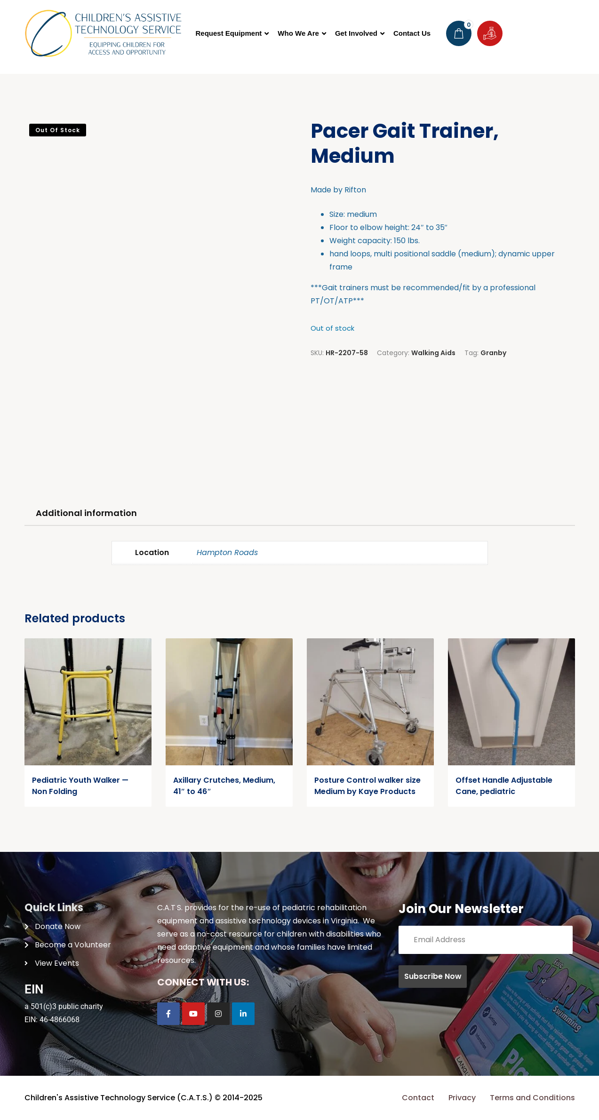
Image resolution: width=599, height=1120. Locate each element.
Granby (493, 352)
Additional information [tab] (86, 513)
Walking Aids (433, 352)
